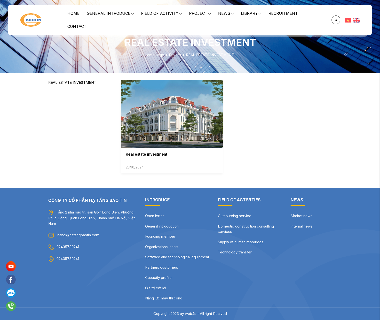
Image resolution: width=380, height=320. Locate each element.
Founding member (160, 236)
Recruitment (283, 13)
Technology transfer (235, 252)
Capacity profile (158, 277)
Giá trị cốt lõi (155, 288)
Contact (77, 26)
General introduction (162, 226)
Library (251, 13)
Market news (301, 215)
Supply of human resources (240, 242)
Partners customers (161, 267)
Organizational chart (161, 246)
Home (73, 13)
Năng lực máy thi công (163, 298)
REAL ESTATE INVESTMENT (210, 55)
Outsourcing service (234, 215)
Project (200, 13)
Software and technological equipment (177, 257)
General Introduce (110, 13)
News (226, 13)
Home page (154, 55)
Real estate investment (146, 154)
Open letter (154, 215)
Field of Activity (161, 13)
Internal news (302, 226)
